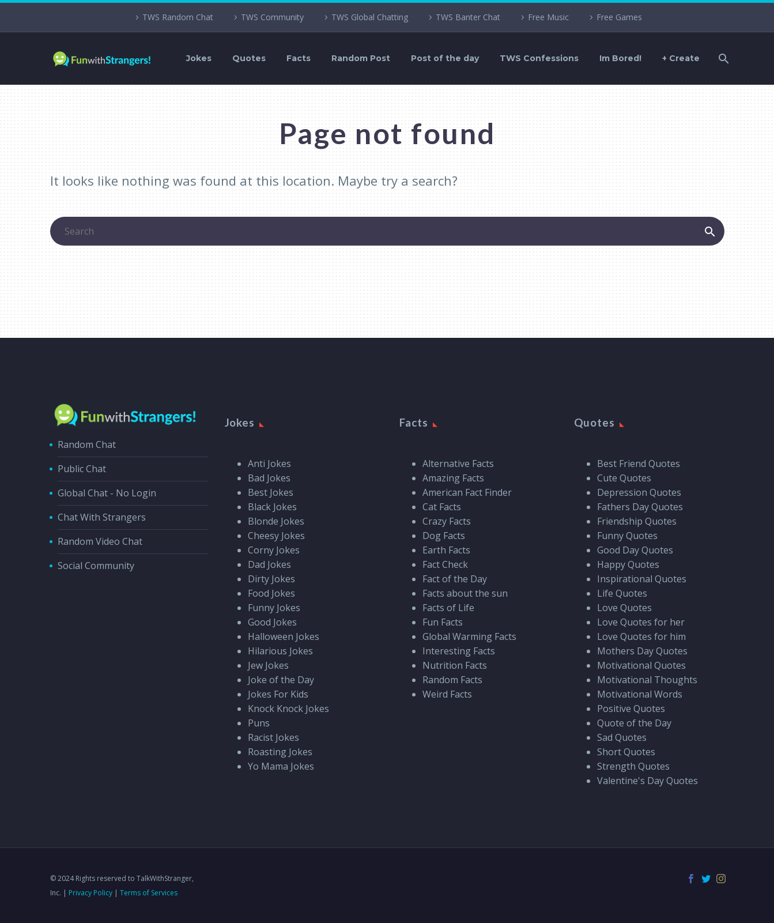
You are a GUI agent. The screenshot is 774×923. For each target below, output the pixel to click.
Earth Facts (446, 550)
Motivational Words (639, 694)
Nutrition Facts (454, 665)
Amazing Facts (453, 478)
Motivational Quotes (641, 665)
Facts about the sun (465, 593)
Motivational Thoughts (647, 679)
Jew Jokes (268, 665)
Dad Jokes (269, 564)
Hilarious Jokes (280, 651)
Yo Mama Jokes (281, 766)
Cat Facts (441, 506)
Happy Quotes (628, 564)
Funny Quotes (627, 535)
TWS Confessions (539, 58)
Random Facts (452, 679)
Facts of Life (448, 607)
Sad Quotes (622, 737)
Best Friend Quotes (638, 463)
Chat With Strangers (102, 517)
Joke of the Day (281, 679)
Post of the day (445, 58)
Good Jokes (272, 622)
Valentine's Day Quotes (647, 780)
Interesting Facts (458, 651)
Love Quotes (624, 607)
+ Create (681, 58)
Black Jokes (272, 506)
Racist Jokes (273, 737)
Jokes (199, 58)
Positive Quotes (631, 708)
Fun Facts (442, 622)
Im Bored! (620, 58)
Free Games (619, 17)
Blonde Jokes (276, 521)
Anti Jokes (269, 463)
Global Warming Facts (469, 636)
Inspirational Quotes (641, 578)
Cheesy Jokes (276, 535)
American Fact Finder (467, 492)
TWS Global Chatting (369, 17)
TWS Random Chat (177, 17)
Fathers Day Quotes (640, 506)
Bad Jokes (269, 478)
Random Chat (87, 444)
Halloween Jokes (283, 636)
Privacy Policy (90, 893)
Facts (298, 58)
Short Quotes (626, 751)
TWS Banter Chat (468, 17)
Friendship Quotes (637, 521)
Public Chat (82, 468)
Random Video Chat (100, 541)
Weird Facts (447, 694)
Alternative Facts (458, 463)
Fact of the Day (454, 578)
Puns (259, 723)
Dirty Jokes (271, 578)
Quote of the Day (634, 723)
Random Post (360, 58)
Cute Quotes (624, 478)
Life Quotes (622, 593)
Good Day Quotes (635, 550)
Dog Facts (443, 535)
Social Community (96, 565)
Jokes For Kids (278, 694)
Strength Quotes (633, 766)
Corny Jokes (274, 550)
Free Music (548, 17)
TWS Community (272, 17)
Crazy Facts (446, 521)
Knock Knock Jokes (288, 708)
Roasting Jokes (280, 751)
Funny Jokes (274, 607)
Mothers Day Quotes (642, 651)
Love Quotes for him (641, 636)
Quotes (249, 58)
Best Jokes (270, 492)
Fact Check (445, 564)
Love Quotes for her (641, 622)
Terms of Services (149, 893)
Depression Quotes (639, 492)
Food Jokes (271, 593)
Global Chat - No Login (107, 493)
